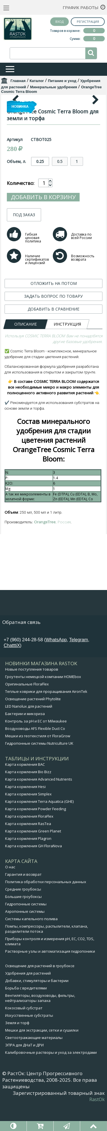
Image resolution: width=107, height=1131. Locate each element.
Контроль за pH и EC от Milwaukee (36, 746)
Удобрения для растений (28, 998)
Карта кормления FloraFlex (29, 841)
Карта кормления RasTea (28, 849)
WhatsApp (56, 665)
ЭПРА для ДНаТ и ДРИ (24, 1070)
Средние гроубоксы (23, 914)
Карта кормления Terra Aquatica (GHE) (39, 827)
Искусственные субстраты (29, 1041)
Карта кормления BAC (25, 790)
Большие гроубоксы (23, 922)
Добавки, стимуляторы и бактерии (36, 1006)
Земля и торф (17, 1048)
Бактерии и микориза (25, 739)
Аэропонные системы (25, 937)
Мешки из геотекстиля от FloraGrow (37, 761)
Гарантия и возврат (23, 900)
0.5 (59, 268)
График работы (80, 7)
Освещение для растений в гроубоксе (39, 991)
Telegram (78, 665)
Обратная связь (21, 647)
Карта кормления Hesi (25, 812)
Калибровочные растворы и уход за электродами (51, 1078)
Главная (18, 81)
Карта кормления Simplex (28, 819)
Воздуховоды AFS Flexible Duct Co (35, 754)
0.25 (40, 268)
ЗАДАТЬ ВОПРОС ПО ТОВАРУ (53, 403)
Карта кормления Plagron (28, 864)
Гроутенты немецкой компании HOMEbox (43, 702)
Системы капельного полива (31, 944)
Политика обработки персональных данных (45, 907)
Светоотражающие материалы (33, 1063)
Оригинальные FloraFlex (27, 709)
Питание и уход (62, 81)
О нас (10, 892)
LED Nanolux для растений (28, 731)
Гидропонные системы (26, 929)
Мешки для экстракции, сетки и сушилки (41, 1055)
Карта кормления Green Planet (33, 856)
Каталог (37, 81)
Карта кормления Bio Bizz (28, 797)
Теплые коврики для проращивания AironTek (46, 717)
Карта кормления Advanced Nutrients (38, 804)
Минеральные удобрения (53, 87)
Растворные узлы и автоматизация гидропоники (50, 976)
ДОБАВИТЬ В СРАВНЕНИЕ (53, 415)
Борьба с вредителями (26, 1013)
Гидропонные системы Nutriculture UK (39, 768)
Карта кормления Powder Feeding (35, 834)
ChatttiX (12, 671)
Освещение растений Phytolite (33, 724)
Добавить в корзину (43, 304)
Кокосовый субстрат (24, 1033)
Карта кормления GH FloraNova (33, 871)
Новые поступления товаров (31, 694)
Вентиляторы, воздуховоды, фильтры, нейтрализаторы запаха (40, 1023)
